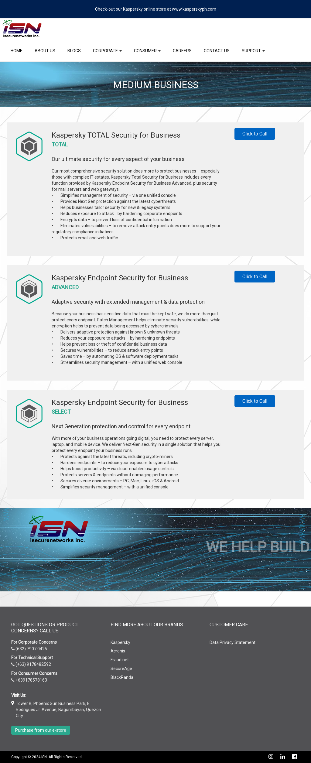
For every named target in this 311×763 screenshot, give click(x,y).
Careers (182, 50)
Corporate (107, 50)
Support (253, 50)
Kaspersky (120, 642)
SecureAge (121, 668)
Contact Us (217, 50)
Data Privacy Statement (232, 642)
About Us (45, 50)
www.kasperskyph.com (194, 9)
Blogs (74, 50)
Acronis (118, 650)
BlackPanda (122, 677)
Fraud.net (120, 659)
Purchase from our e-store (40, 730)
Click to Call (254, 134)
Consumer (147, 50)
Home (16, 50)
